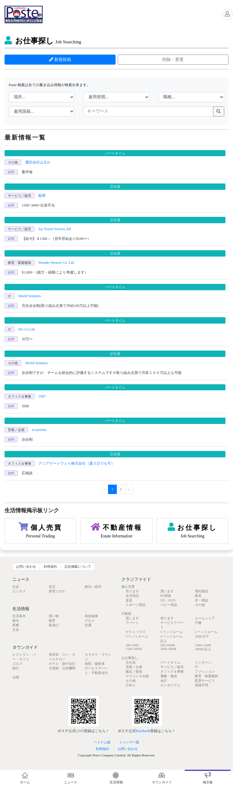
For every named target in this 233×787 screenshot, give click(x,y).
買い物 (54, 616)
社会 (15, 586)
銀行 (15, 668)
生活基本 (19, 616)
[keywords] (148, 111)
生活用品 (132, 595)
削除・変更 (173, 59)
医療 (15, 625)
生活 (52, 586)
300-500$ (132, 645)
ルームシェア (205, 618)
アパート (132, 622)
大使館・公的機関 (62, 668)
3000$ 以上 (203, 649)
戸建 (198, 622)
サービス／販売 (172, 667)
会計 (163, 680)
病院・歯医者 (95, 663)
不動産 (126, 613)
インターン (203, 662)
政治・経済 (93, 586)
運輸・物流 (168, 676)
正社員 (131, 662)
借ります (167, 618)
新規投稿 (60, 59)
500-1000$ (167, 645)
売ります (132, 591)
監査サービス (205, 680)
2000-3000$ (168, 649)
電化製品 (201, 591)
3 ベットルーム (137, 636)
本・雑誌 (201, 600)
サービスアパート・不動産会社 (96, 670)
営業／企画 (134, 667)
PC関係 (165, 595)
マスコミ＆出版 (137, 676)
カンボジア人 (170, 685)
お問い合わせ (26, 566)
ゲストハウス (136, 632)
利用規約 (50, 566)
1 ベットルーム (171, 632)
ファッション (205, 671)
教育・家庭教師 (206, 676)
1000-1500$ (203, 645)
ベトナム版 (102, 742)
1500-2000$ (134, 649)
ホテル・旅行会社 (62, 663)
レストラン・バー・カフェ (24, 657)
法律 (15, 677)
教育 (52, 620)
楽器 (129, 600)
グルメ (90, 620)
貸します (132, 618)
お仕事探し (43, 41)
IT (196, 666)
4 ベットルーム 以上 (171, 638)
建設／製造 (134, 671)
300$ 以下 (202, 636)
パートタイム (170, 662)
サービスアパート (172, 625)
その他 (200, 605)
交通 (88, 625)
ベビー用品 (168, 605)
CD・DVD (168, 600)
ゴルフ (17, 663)
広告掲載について (77, 566)
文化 (15, 629)
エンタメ (19, 591)
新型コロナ (57, 591)
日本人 (131, 685)
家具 (198, 595)
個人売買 (128, 586)
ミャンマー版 (129, 742)
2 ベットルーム (206, 632)
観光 (15, 620)
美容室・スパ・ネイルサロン (62, 657)
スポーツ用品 (136, 605)
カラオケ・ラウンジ (98, 657)
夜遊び (54, 625)
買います (167, 591)
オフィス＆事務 (172, 671)
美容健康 (91, 616)
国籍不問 (201, 685)
